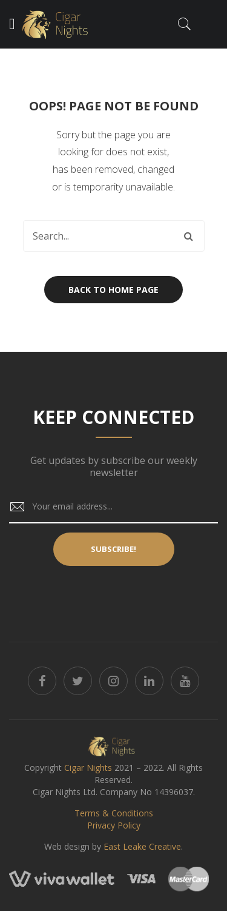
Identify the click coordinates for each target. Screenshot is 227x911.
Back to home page (113, 289)
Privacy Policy (113, 825)
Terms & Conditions (113, 813)
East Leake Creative (142, 846)
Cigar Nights (88, 767)
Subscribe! (113, 548)
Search (189, 236)
